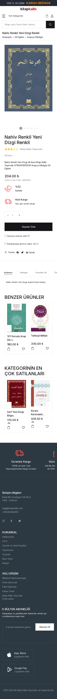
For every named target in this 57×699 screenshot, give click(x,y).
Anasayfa (7, 37)
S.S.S (4, 541)
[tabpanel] (28, 78)
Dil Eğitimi (19, 37)
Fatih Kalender (9, 586)
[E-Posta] (18, 627)
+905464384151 (10, 512)
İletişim (5, 563)
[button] (12, 15)
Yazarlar (6, 554)
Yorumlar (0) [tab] (41, 272)
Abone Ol (44, 626)
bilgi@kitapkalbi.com (12, 508)
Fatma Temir (8, 591)
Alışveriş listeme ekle (17, 236)
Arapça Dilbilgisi (35, 37)
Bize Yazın (7, 558)
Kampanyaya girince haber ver (22, 244)
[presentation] (25, 637)
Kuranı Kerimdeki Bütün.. (37, 414)
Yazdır (30, 252)
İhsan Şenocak (9, 582)
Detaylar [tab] (24, 272)
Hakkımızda (8, 537)
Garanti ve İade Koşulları (14, 545)
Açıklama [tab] (8, 272)
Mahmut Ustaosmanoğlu (14, 578)
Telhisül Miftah (39, 335)
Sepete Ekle (28, 226)
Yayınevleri (7, 550)
